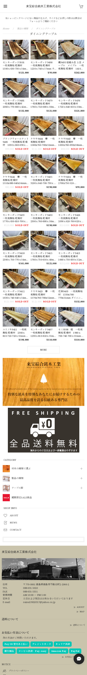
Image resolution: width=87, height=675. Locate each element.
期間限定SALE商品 (22, 497)
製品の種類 (18, 478)
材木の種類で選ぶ (21, 468)
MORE (43, 349)
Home (6, 28)
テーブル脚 (17, 488)
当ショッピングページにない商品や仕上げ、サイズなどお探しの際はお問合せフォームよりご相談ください (43, 20)
